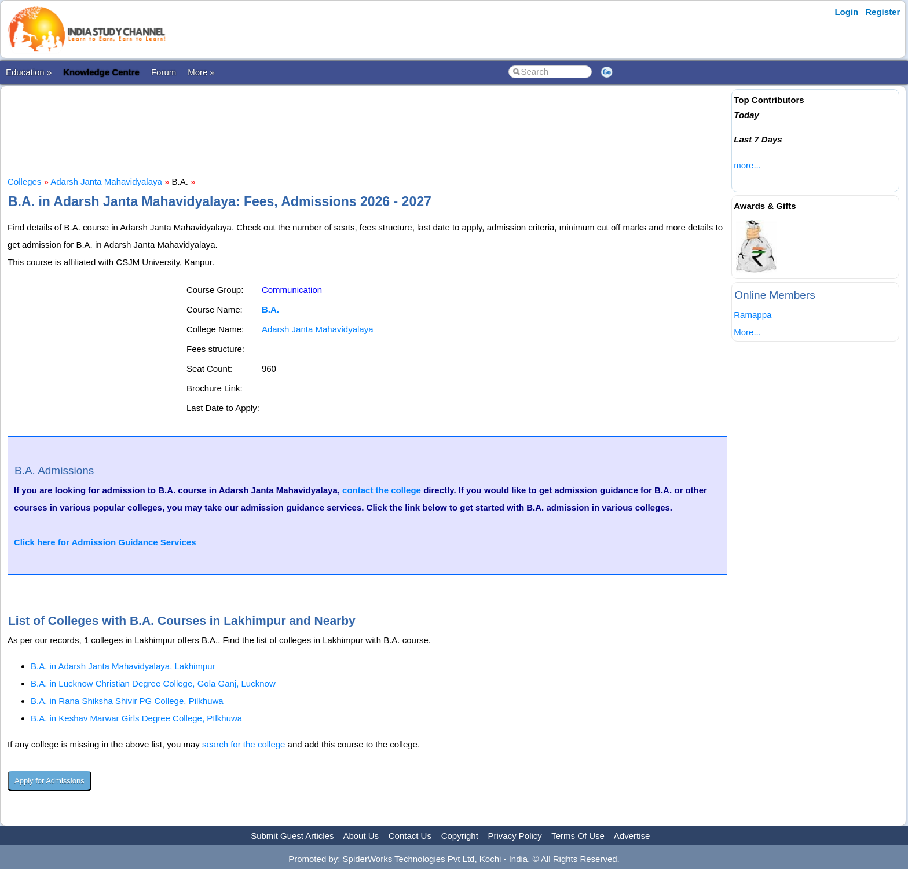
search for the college (243, 744)
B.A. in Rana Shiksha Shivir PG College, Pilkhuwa (127, 701)
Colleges (24, 181)
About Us (361, 836)
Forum (163, 72)
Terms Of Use (578, 836)
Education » (29, 72)
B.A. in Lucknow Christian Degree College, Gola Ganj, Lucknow (153, 683)
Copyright (459, 836)
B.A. (270, 309)
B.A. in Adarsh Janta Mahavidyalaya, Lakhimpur (123, 666)
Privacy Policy (515, 836)
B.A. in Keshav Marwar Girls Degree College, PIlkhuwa (136, 718)
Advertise (632, 836)
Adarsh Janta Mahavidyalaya (106, 181)
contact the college (381, 490)
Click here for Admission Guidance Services (105, 542)
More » (201, 72)
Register (882, 12)
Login (846, 12)
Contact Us (410, 836)
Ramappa (752, 315)
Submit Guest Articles (292, 836)
